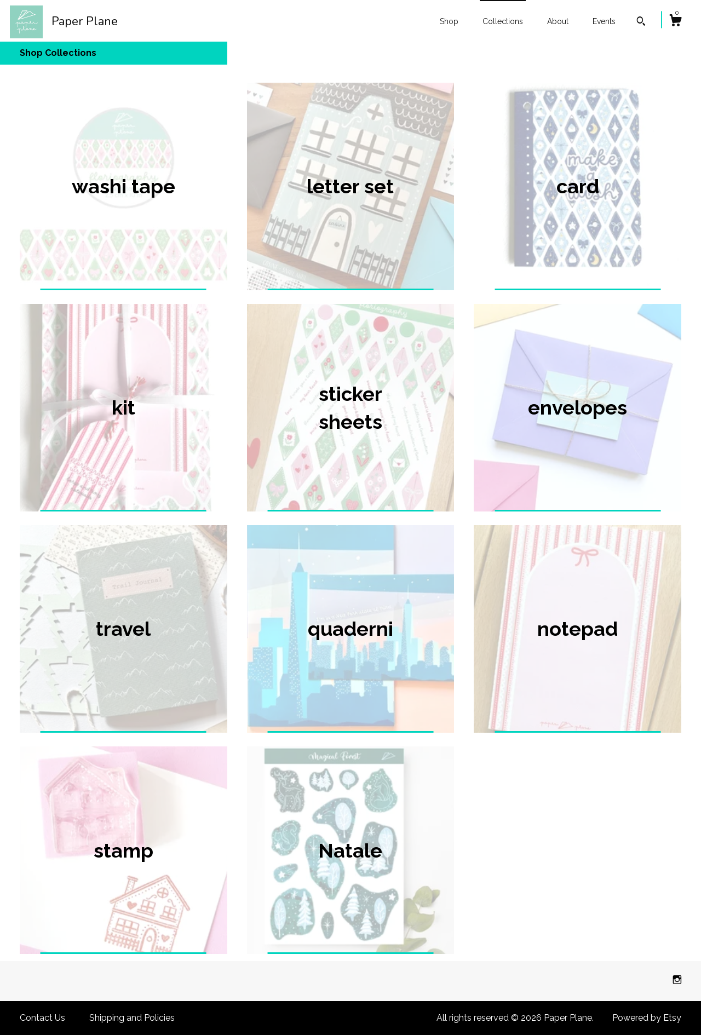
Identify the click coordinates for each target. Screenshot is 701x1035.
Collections (502, 21)
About (557, 21)
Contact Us (42, 1018)
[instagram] (677, 980)
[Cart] (675, 22)
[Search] (641, 22)
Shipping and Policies (132, 1018)
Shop (449, 21)
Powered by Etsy (646, 1018)
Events (604, 21)
